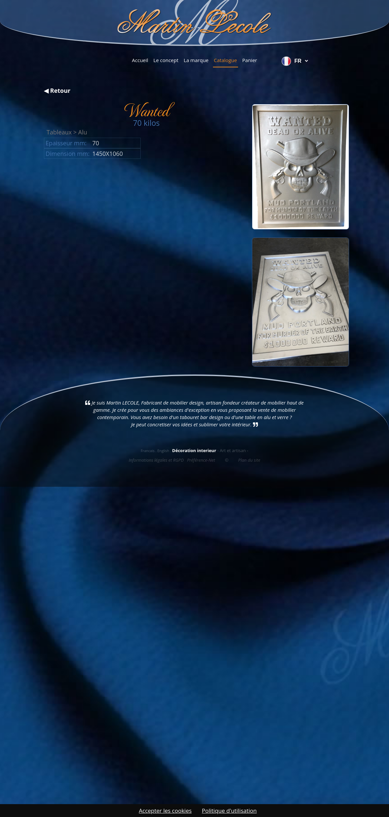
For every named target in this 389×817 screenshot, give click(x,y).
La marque (196, 60)
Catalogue (225, 60)
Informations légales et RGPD (156, 460)
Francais (148, 450)
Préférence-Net (201, 460)
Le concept (166, 60)
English (163, 450)
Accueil (140, 60)
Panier (249, 60)
